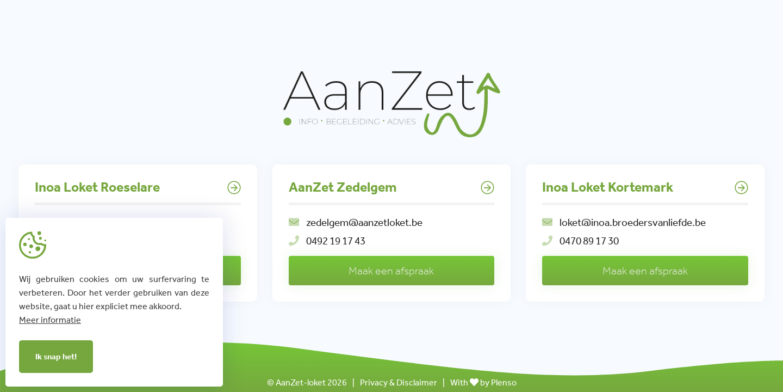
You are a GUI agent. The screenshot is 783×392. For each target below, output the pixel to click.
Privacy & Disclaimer (398, 382)
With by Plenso (483, 382)
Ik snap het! (56, 357)
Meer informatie (50, 320)
